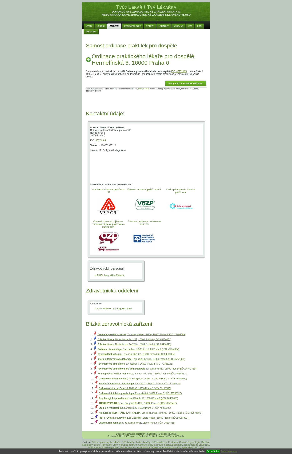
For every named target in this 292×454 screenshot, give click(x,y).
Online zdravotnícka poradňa (165, 447)
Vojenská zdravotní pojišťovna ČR (144, 189)
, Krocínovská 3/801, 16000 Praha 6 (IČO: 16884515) (137, 422)
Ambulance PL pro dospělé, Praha (114, 308)
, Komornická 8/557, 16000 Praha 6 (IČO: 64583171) (142, 373)
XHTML (169, 436)
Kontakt (172, 434)
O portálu (163, 434)
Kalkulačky (152, 434)
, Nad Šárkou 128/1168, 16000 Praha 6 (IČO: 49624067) (138, 349)
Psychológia (194, 442)
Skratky (205, 442)
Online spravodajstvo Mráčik (106, 442)
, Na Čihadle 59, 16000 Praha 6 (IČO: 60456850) (138, 398)
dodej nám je (143, 89)
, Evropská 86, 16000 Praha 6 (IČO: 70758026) (140, 393)
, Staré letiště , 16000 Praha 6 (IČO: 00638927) (144, 418)
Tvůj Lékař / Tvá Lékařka (146, 7)
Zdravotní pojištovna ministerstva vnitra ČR (144, 222)
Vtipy (115, 445)
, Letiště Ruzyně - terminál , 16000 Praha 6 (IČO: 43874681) (150, 413)
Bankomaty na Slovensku (196, 445)
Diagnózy (120, 434)
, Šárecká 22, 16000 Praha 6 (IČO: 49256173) (140, 383)
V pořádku (213, 451)
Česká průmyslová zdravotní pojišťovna (180, 191)
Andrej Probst (138, 436)
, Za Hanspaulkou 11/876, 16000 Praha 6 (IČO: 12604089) (141, 334)
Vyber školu (187, 447)
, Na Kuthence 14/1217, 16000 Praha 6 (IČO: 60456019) (134, 344)
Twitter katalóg (143, 442)
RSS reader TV (159, 442)
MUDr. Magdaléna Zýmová (110, 275)
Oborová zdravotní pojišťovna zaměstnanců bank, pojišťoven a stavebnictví (108, 224)
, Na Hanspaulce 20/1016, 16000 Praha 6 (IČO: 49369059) (143, 378)
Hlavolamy (106, 445)
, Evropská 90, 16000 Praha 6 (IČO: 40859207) (135, 408)
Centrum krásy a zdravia (150, 445)
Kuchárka (173, 442)
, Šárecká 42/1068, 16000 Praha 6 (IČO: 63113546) (135, 388)
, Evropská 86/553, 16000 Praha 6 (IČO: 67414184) (147, 368)
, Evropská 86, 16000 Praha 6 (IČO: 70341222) (135, 363)
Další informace (229, 451)
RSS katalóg (128, 442)
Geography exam (91, 445)
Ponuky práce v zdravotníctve (135, 447)
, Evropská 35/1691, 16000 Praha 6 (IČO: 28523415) (138, 403)
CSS (177, 436)
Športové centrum (173, 445)
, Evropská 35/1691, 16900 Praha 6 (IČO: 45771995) (141, 359)
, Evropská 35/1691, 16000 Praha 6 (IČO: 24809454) (136, 354)
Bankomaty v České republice (103, 447)
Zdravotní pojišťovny (136, 434)
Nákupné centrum (128, 445)
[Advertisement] (146, 100)
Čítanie (182, 442)
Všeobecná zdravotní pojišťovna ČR (108, 191)
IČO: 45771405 (179, 71)
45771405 (101, 140)
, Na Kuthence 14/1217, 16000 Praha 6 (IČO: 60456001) (134, 339)
